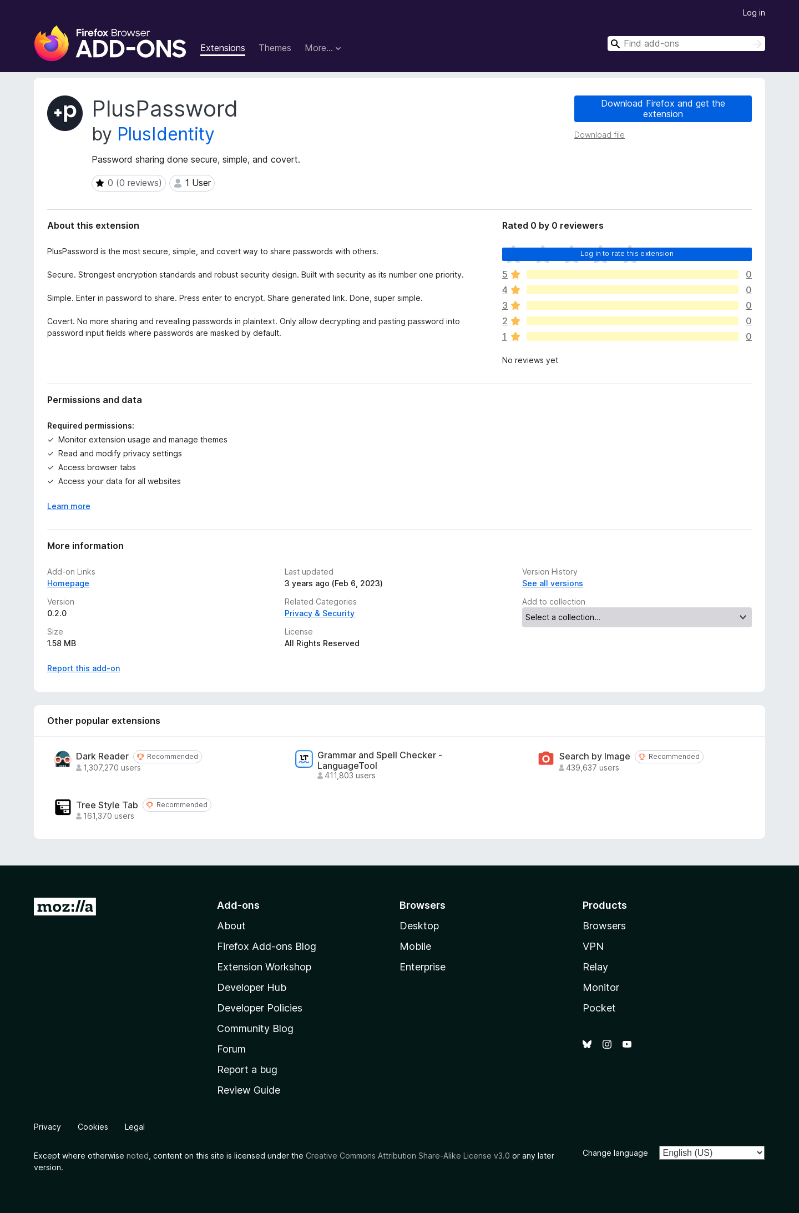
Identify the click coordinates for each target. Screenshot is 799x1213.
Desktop (419, 926)
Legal (135, 1126)
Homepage (68, 583)
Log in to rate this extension (627, 253)
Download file (599, 134)
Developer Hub (251, 987)
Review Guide (248, 1090)
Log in (754, 12)
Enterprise (423, 967)
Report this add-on (83, 668)
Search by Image (594, 756)
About (231, 926)
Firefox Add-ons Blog (266, 946)
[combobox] (686, 43)
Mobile (415, 946)
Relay (595, 967)
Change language (615, 1152)
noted (138, 1155)
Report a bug (247, 1069)
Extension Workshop (264, 967)
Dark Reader (102, 756)
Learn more (68, 506)
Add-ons (238, 905)
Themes (275, 47)
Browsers (604, 926)
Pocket (599, 1008)
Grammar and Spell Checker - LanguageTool (379, 760)
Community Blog (255, 1028)
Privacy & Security (320, 613)
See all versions (552, 583)
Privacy (47, 1126)
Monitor (601, 987)
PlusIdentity (166, 134)
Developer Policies (259, 1008)
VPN (593, 946)
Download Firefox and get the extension (663, 108)
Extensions (222, 47)
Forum (231, 1049)
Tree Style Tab (107, 805)
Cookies (93, 1126)
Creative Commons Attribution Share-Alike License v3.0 (408, 1155)
